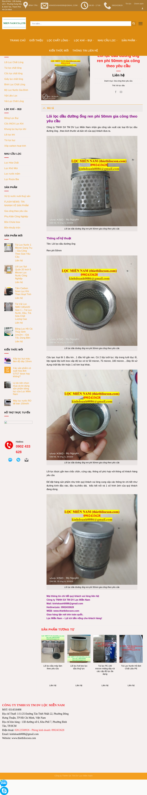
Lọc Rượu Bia (11, 179)
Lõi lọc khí (9, 134)
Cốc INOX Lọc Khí (14, 123)
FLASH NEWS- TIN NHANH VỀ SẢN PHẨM (16, 203)
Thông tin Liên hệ (85, 50)
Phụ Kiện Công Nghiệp (16, 216)
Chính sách (138, 4)
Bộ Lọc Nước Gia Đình (16, 90)
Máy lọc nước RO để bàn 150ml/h (22, 402)
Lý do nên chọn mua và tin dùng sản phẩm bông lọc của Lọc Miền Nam (22, 388)
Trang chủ (17, 40)
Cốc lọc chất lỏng (13, 73)
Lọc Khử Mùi (11, 168)
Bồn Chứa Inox (12, 222)
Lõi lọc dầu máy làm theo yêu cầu (52, 667)
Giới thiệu (36, 40)
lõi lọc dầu (120, 85)
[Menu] (140, 23)
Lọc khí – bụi (84, 40)
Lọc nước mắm (12, 173)
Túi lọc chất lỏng (13, 68)
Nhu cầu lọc (108, 40)
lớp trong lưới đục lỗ (125, 357)
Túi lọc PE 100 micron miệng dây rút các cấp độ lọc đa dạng (105, 670)
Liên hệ (19, 260)
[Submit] (133, 23)
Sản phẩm (129, 40)
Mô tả (47, 108)
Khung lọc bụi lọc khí (15, 129)
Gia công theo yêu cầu (16, 211)
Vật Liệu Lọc (10, 95)
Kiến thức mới (59, 50)
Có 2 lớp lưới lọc (105, 357)
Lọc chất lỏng (58, 40)
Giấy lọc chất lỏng (13, 79)
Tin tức (128, 4)
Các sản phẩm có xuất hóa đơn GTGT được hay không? (22, 372)
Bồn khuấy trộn (12, 227)
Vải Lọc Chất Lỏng (14, 101)
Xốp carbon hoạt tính (15, 145)
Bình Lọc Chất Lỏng (14, 84)
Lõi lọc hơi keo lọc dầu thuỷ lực (78, 667)
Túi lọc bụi (9, 140)
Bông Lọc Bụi (11, 118)
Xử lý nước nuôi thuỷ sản (17, 196)
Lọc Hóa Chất (11, 162)
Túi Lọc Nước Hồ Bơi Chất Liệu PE (131, 667)
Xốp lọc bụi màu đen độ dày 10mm (22, 360)
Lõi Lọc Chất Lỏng (13, 62)
